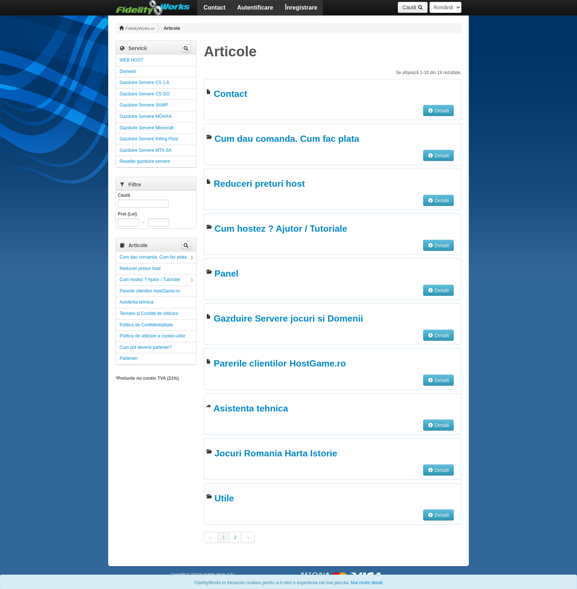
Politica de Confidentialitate (146, 324)
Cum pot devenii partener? (145, 347)
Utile (224, 498)
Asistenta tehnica (136, 302)
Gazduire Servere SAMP (144, 105)
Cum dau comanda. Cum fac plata (153, 257)
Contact (214, 7)
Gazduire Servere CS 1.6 (144, 82)
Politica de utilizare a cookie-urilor (152, 336)
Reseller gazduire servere (145, 161)
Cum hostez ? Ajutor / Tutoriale (150, 279)
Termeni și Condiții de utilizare (149, 313)
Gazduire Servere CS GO (145, 94)
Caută (413, 7)
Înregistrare (301, 7)
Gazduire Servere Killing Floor (149, 138)
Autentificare (255, 7)
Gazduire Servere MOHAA (145, 116)
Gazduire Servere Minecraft (147, 127)
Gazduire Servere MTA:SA (145, 150)
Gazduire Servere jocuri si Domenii (288, 318)
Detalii (438, 110)
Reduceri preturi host (140, 268)
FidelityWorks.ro (137, 28)
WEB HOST (131, 60)
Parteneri (129, 358)
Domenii (128, 71)
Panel (226, 273)
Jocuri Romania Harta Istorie (276, 453)
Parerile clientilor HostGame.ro (150, 291)
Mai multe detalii (367, 582)
